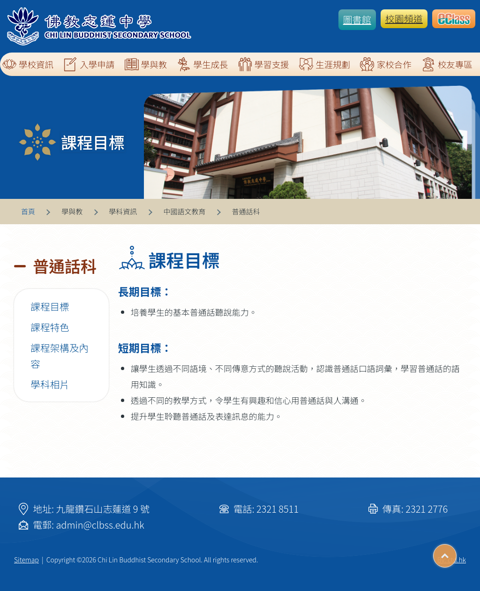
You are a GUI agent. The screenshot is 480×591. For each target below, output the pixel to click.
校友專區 (446, 64)
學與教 (146, 64)
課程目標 (49, 306)
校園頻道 (404, 18)
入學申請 (88, 64)
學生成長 (202, 64)
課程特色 (49, 327)
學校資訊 (27, 64)
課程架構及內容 (59, 356)
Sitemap (26, 559)
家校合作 (385, 64)
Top (456, 552)
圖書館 (357, 19)
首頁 (28, 211)
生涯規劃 (324, 64)
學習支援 (263, 64)
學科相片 (49, 384)
